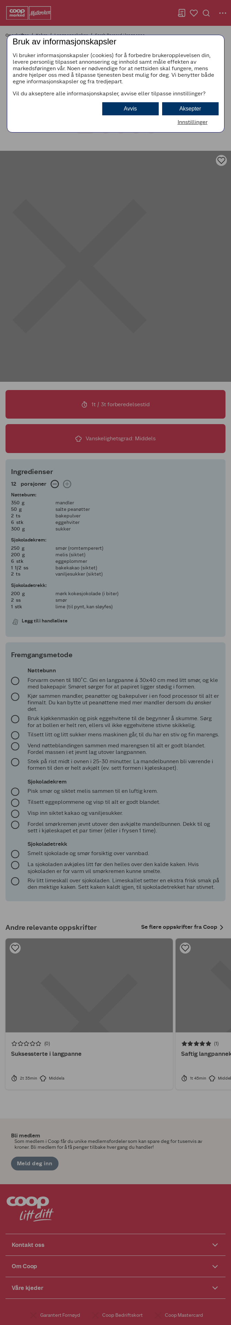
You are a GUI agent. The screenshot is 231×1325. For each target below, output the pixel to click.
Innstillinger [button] (193, 122)
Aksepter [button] (190, 109)
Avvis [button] (130, 109)
